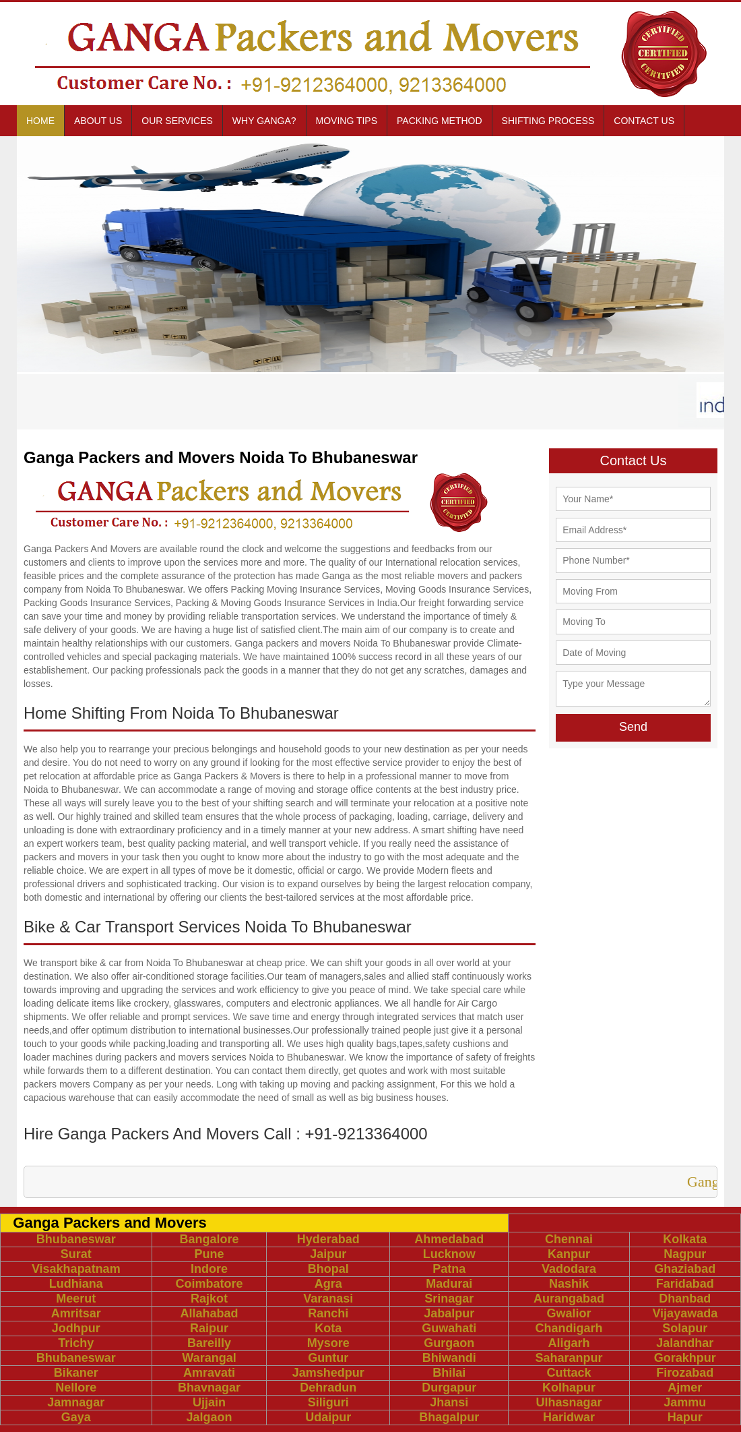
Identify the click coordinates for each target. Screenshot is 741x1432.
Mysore (328, 1343)
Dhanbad (685, 1298)
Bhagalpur (449, 1417)
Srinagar (449, 1298)
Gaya (76, 1417)
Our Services (177, 120)
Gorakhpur (685, 1358)
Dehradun (328, 1387)
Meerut (76, 1298)
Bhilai (448, 1372)
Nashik (569, 1283)
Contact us (644, 120)
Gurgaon (449, 1343)
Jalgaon (209, 1417)
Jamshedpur (328, 1372)
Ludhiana (76, 1283)
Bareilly (209, 1343)
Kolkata (685, 1239)
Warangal (209, 1358)
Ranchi (328, 1313)
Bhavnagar (209, 1387)
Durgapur (449, 1387)
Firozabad (684, 1372)
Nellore (75, 1387)
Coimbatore (209, 1283)
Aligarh (568, 1343)
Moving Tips (347, 120)
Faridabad (685, 1283)
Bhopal (328, 1269)
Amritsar (76, 1313)
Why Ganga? (264, 120)
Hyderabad (328, 1239)
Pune (209, 1254)
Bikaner (76, 1372)
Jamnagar (75, 1402)
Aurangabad (569, 1298)
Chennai (569, 1239)
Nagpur (685, 1254)
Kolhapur (568, 1387)
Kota (328, 1328)
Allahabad (209, 1313)
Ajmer (685, 1387)
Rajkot (209, 1298)
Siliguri (328, 1402)
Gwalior (568, 1313)
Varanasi (328, 1298)
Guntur (328, 1358)
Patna (448, 1269)
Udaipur (328, 1417)
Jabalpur (449, 1313)
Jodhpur (76, 1328)
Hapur (685, 1417)
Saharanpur (568, 1358)
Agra (328, 1283)
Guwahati (449, 1328)
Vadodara (569, 1269)
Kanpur (569, 1254)
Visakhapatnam (76, 1269)
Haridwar (569, 1417)
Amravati (209, 1372)
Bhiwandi (449, 1358)
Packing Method (439, 120)
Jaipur (328, 1254)
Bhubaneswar (76, 1239)
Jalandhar (684, 1343)
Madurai (449, 1283)
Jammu (685, 1402)
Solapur (684, 1328)
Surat (76, 1254)
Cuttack (568, 1372)
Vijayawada (684, 1313)
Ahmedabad (449, 1239)
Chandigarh (568, 1328)
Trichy (76, 1343)
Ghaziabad (684, 1269)
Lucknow (449, 1254)
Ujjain (209, 1402)
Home (40, 120)
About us (98, 120)
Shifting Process (548, 120)
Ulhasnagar (569, 1402)
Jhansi (449, 1402)
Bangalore (208, 1239)
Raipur (209, 1328)
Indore (209, 1269)
